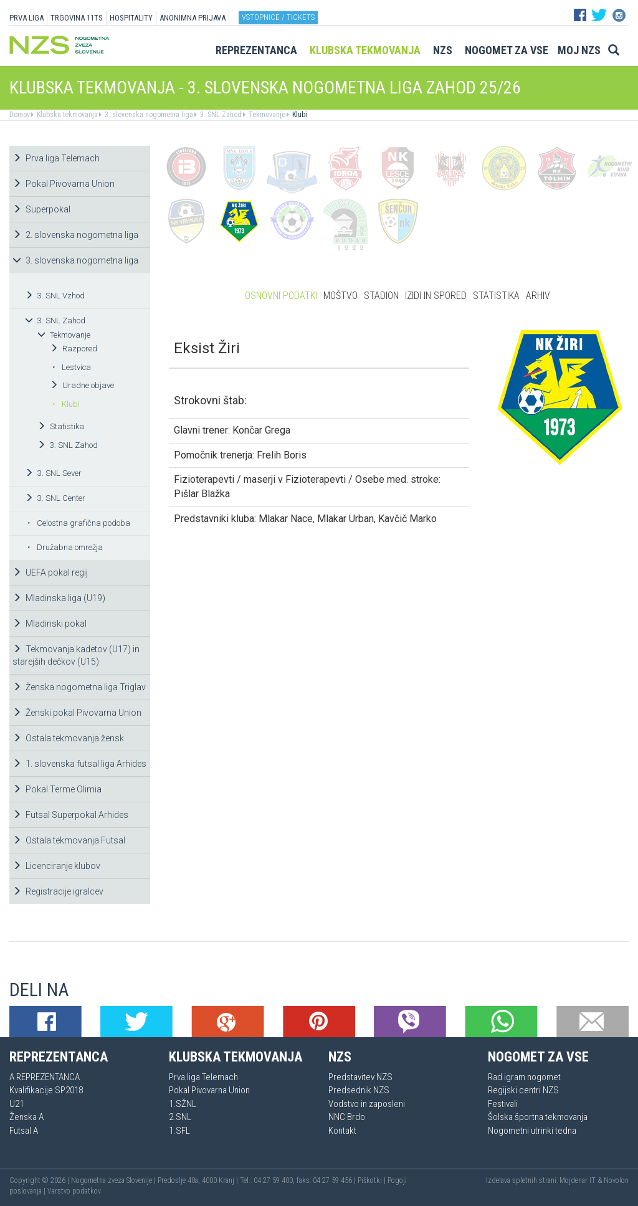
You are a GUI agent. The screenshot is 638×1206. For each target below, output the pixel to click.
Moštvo (340, 296)
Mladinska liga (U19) (58, 598)
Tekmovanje (266, 114)
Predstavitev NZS (360, 1077)
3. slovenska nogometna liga (148, 114)
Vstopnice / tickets (278, 17)
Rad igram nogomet (524, 1077)
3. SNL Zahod (220, 114)
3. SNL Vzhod (55, 295)
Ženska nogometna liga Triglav (79, 687)
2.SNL (180, 1117)
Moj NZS (579, 50)
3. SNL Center (55, 498)
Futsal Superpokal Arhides (70, 815)
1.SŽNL (182, 1103)
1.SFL (179, 1130)
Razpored (73, 348)
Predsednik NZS (358, 1090)
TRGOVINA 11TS (76, 17)
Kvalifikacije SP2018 (46, 1090)
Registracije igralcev (57, 891)
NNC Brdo (346, 1117)
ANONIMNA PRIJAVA (193, 17)
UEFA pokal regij (50, 572)
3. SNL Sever (53, 473)
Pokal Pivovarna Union (63, 184)
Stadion (381, 296)
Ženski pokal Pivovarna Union (76, 713)
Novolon (616, 1180)
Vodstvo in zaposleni (366, 1103)
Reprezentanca (256, 50)
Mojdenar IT (577, 1180)
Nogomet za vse (506, 50)
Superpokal (41, 209)
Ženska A (26, 1117)
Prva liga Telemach (56, 158)
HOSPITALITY (131, 17)
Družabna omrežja (65, 547)
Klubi (298, 114)
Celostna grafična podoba (78, 523)
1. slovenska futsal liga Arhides (79, 764)
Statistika (60, 426)
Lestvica (71, 367)
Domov (19, 114)
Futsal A (23, 1130)
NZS (442, 50)
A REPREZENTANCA (44, 1077)
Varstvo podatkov (74, 1191)
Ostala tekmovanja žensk (68, 738)
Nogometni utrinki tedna (532, 1130)
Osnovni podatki (281, 296)
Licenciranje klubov (56, 866)
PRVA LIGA (26, 17)
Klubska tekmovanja (365, 50)
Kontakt (342, 1130)
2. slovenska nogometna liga (75, 235)
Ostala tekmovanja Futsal (68, 840)
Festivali (503, 1103)
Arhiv (538, 296)
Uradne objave (82, 385)
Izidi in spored (436, 296)
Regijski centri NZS (523, 1090)
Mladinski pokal (49, 624)
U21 (16, 1103)
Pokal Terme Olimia (57, 789)
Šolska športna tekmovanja (538, 1117)
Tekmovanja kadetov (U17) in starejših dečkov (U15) (76, 655)
